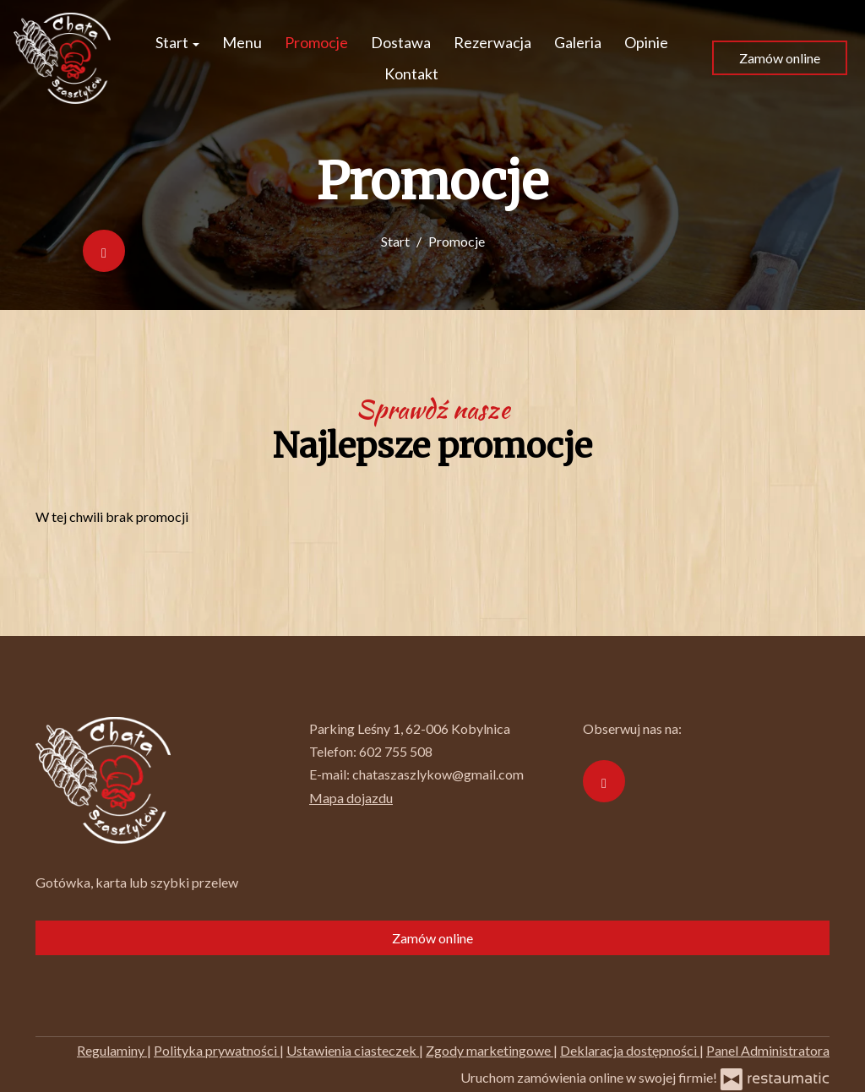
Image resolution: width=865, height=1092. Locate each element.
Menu (242, 42)
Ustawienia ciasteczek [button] (352, 1050)
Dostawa (401, 42)
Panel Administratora (768, 1050)
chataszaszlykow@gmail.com (438, 774)
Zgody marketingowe (489, 1050)
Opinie (646, 42)
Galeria (577, 42)
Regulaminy (112, 1050)
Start (177, 42)
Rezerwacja (492, 42)
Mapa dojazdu (351, 798)
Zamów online (779, 58)
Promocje (316, 42)
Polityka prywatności (217, 1050)
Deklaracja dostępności (629, 1050)
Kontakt (411, 73)
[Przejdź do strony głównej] (62, 58)
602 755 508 (395, 751)
